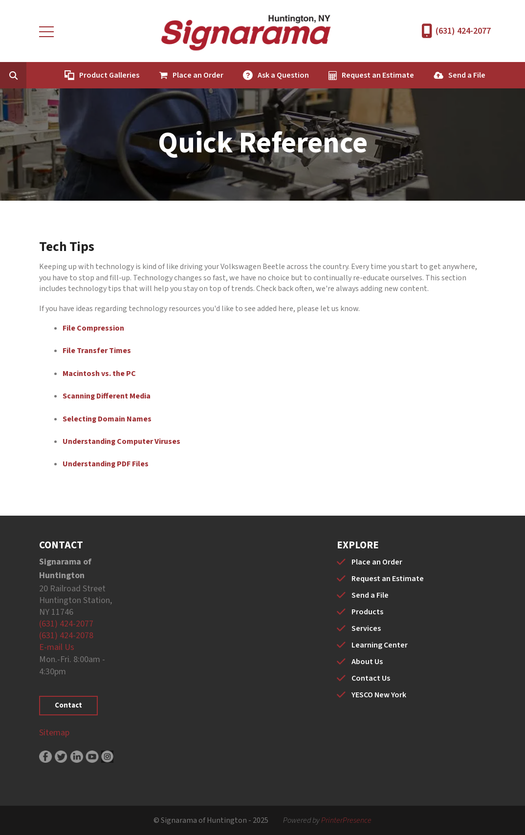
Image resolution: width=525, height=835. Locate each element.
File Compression (93, 328)
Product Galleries (109, 75)
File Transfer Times (97, 350)
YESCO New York (378, 694)
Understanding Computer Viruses (121, 441)
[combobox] (28, 75)
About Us (367, 661)
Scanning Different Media (107, 396)
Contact (68, 705)
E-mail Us (56, 647)
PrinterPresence (346, 820)
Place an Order (198, 75)
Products (367, 611)
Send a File (466, 75)
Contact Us (370, 678)
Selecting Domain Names (107, 419)
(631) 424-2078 (66, 635)
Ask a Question (283, 75)
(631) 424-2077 (463, 31)
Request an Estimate (378, 75)
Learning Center (379, 645)
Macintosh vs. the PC (99, 373)
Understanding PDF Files (106, 464)
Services (366, 628)
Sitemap (54, 733)
